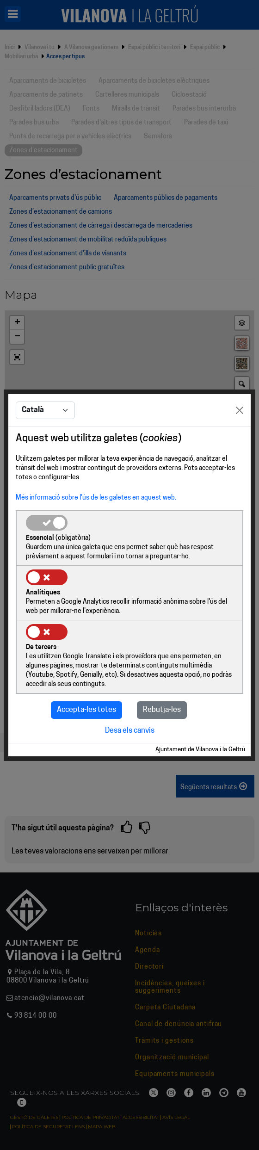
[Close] (239, 410)
